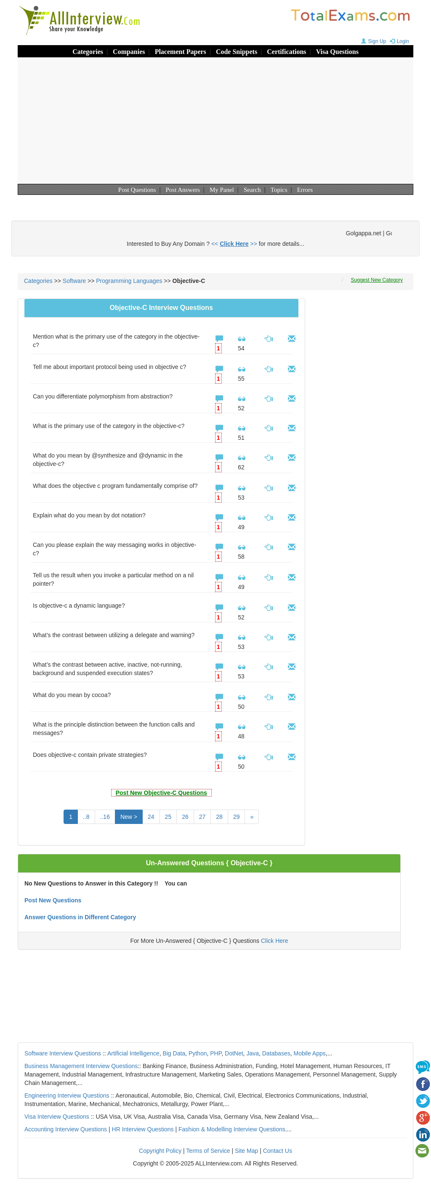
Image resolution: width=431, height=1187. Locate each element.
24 (151, 816)
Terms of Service (208, 1150)
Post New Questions (52, 900)
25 (168, 816)
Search (252, 189)
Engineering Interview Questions (66, 1095)
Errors (305, 189)
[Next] (252, 817)
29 (236, 816)
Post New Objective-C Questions (161, 792)
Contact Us (277, 1150)
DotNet (234, 1053)
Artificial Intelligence (133, 1053)
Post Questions (137, 189)
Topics (279, 189)
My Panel (222, 189)
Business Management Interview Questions (81, 1066)
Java (252, 1053)
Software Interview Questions (62, 1053)
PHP (215, 1053)
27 (202, 816)
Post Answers (183, 189)
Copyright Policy (160, 1150)
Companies (129, 51)
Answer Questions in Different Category (80, 917)
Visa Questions (337, 51)
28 (219, 816)
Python (198, 1053)
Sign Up (372, 41)
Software (74, 280)
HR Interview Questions (143, 1129)
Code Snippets (236, 51)
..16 (105, 816)
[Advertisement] (215, 121)
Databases (276, 1053)
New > (128, 816)
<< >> (234, 243)
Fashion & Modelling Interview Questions (231, 1129)
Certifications (286, 51)
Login (398, 41)
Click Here (274, 940)
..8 (86, 816)
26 (185, 816)
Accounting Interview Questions (65, 1129)
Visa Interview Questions (56, 1116)
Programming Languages (129, 280)
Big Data (173, 1053)
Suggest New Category (377, 280)
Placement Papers (180, 51)
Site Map (246, 1150)
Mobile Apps (309, 1053)
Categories (87, 51)
